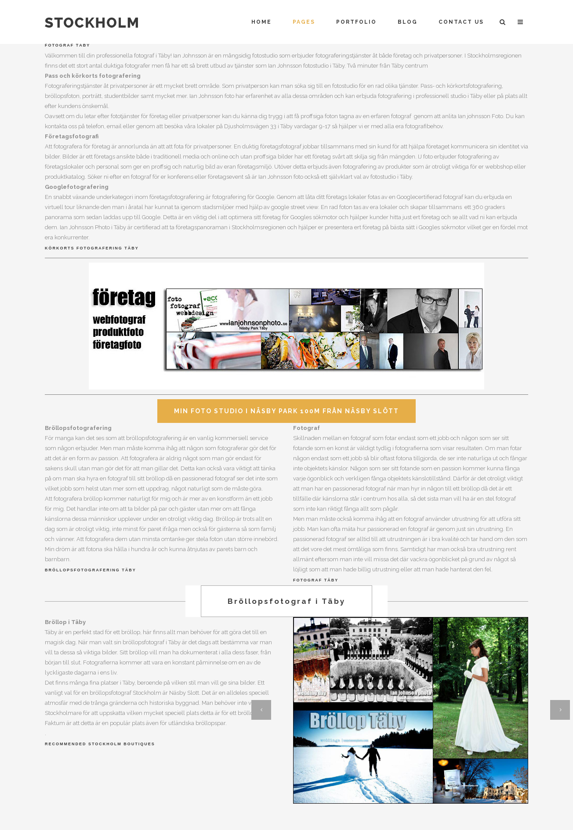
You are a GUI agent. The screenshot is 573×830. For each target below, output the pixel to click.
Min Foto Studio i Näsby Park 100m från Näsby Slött (286, 411)
